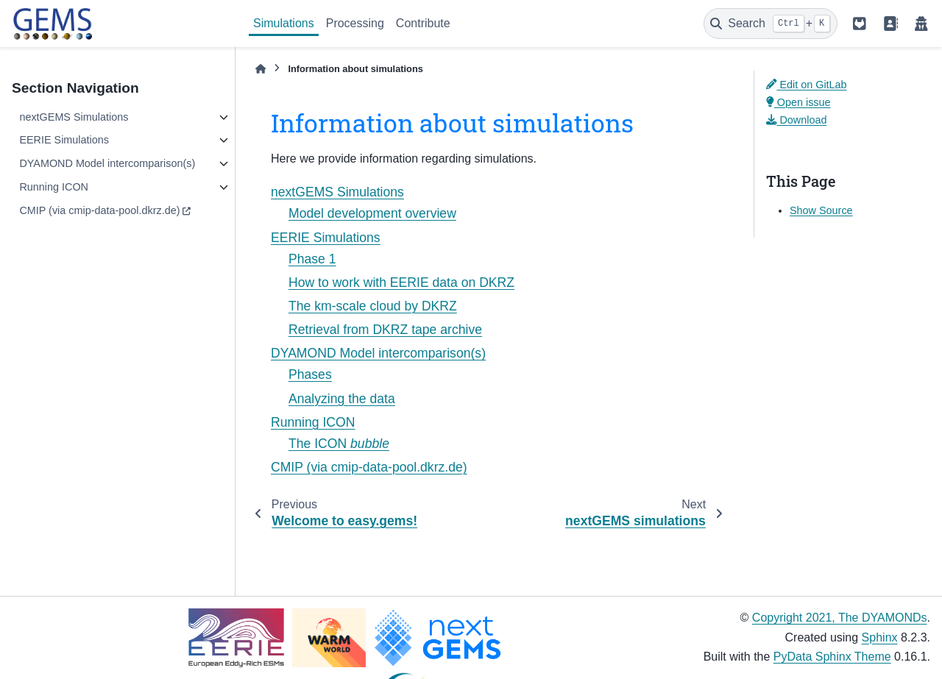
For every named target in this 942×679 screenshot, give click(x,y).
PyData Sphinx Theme (832, 656)
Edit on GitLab (806, 84)
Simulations (283, 23)
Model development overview (372, 213)
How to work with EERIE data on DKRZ (401, 282)
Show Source (821, 210)
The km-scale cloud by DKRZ (372, 306)
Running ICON (53, 187)
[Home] (260, 69)
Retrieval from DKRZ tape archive (385, 329)
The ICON (338, 443)
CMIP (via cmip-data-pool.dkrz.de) (99, 210)
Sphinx (880, 637)
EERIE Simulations (64, 140)
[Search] (770, 23)
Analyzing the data (341, 398)
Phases (310, 374)
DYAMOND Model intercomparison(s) (107, 163)
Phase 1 (312, 259)
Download (796, 120)
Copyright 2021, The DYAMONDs (839, 617)
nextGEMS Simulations (73, 117)
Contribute (423, 23)
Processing (355, 23)
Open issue (798, 102)
